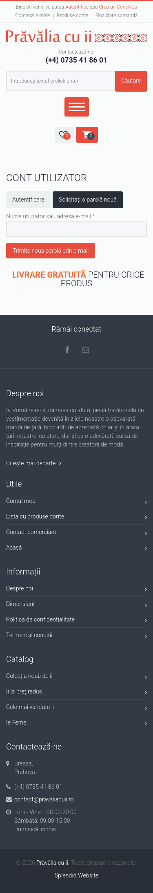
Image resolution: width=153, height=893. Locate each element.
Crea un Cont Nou (118, 7)
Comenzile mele (33, 15)
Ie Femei (76, 724)
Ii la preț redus (76, 693)
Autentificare (28, 199)
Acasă (76, 549)
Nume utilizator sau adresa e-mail (50, 216)
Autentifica (77, 7)
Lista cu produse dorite (76, 518)
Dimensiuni (76, 605)
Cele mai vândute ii (76, 708)
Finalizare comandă (116, 15)
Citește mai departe (33, 463)
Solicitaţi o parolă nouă (91, 199)
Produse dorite (72, 15)
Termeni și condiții (76, 636)
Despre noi (76, 590)
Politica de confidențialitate (76, 621)
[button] (64, 135)
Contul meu (76, 502)
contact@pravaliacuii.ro (44, 799)
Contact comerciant (76, 533)
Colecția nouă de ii (76, 677)
